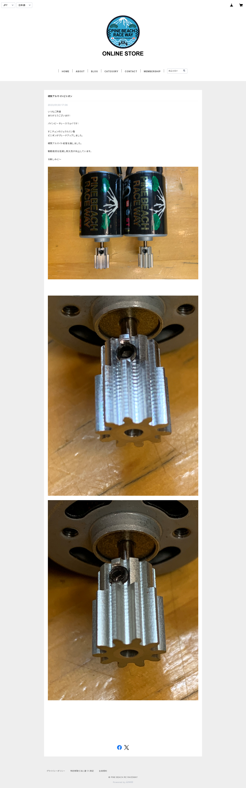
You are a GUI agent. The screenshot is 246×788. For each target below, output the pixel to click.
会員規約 (103, 771)
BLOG (94, 71)
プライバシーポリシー (56, 771)
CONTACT (131, 71)
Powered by (123, 782)
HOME (65, 71)
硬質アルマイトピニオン (60, 96)
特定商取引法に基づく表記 (82, 771)
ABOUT (80, 71)
